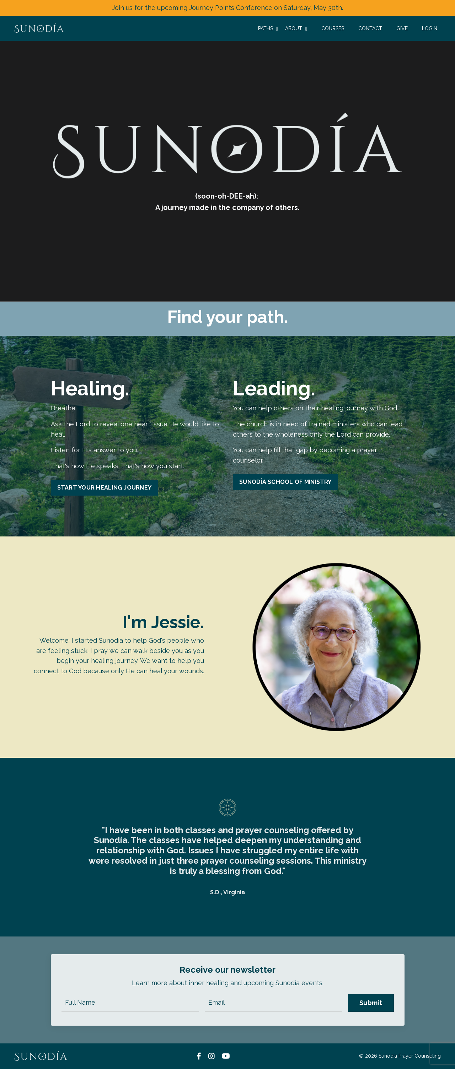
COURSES (332, 28)
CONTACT (370, 28)
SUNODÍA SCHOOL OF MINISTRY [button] (285, 482)
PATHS (268, 29)
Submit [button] (370, 1002)
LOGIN (429, 28)
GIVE (402, 28)
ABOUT (296, 29)
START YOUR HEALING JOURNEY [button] (104, 487)
